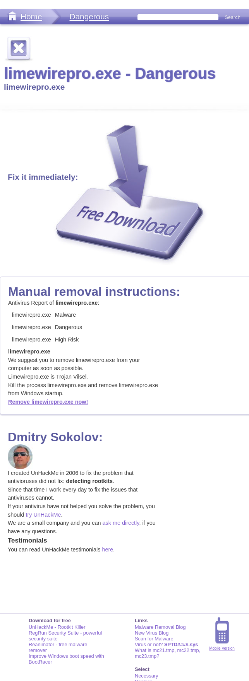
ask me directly (121, 523)
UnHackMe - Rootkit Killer (57, 627)
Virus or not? (166, 644)
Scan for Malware (154, 639)
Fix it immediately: (43, 176)
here (107, 549)
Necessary (146, 676)
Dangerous (89, 16)
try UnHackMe (43, 515)
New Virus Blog (151, 633)
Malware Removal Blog (160, 627)
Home (31, 16)
